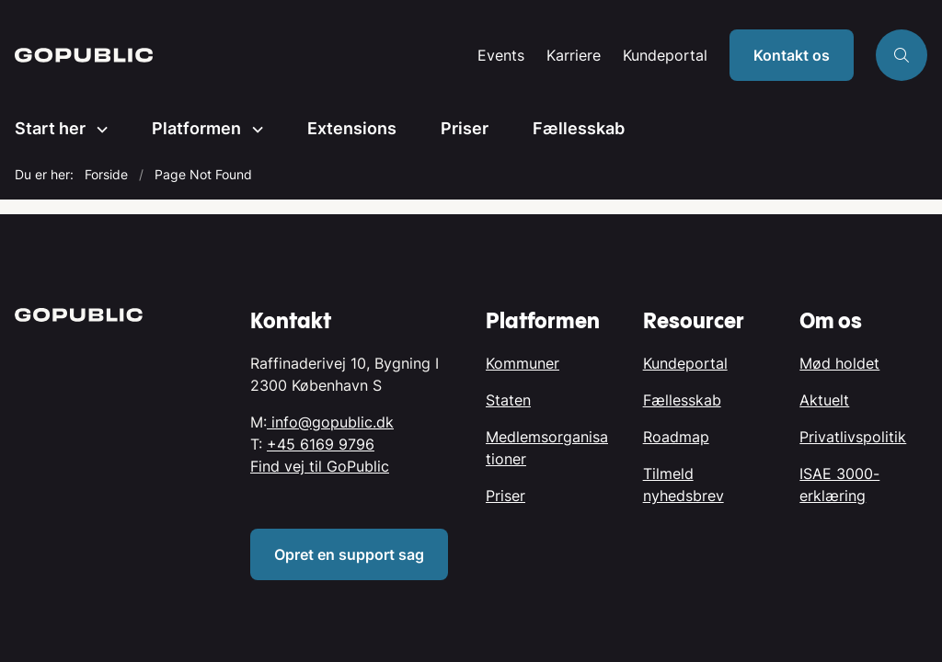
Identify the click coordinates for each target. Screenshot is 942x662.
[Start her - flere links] (97, 129)
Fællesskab (579, 128)
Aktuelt (824, 400)
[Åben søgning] (901, 55)
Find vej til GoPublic (319, 466)
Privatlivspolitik (852, 437)
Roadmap (676, 437)
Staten (508, 400)
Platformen (196, 128)
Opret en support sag (349, 554)
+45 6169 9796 (320, 444)
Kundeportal (665, 55)
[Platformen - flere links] (252, 129)
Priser (464, 128)
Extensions (351, 128)
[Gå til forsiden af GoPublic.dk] (84, 55)
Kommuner (522, 363)
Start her (50, 128)
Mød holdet (839, 363)
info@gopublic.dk (330, 422)
